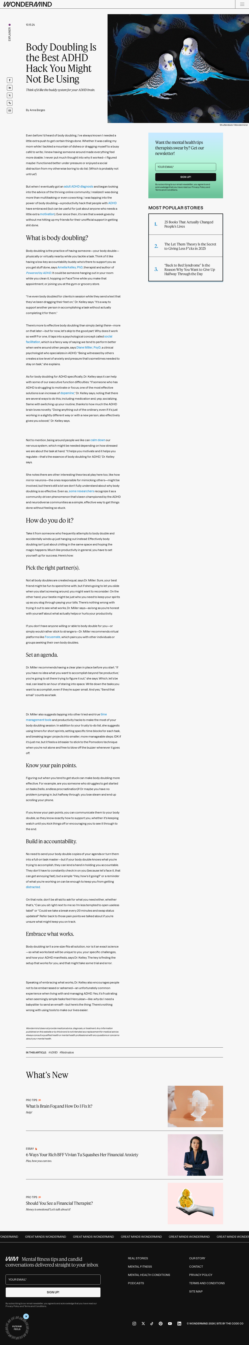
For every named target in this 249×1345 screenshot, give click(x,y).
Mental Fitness (140, 1266)
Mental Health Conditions (149, 1274)
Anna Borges (37, 110)
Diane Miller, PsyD (88, 347)
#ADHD (53, 1052)
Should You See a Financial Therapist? (59, 1203)
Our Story (197, 1258)
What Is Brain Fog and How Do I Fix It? (59, 1106)
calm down (97, 440)
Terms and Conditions (166, 190)
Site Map (196, 1291)
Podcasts (136, 1283)
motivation (47, 214)
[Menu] (242, 4)
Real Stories (138, 1258)
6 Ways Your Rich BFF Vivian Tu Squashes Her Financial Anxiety (82, 1154)
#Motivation (67, 1052)
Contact (196, 1266)
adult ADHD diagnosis (78, 186)
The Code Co (234, 1323)
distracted (33, 887)
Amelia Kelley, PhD (70, 267)
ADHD (112, 203)
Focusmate (52, 637)
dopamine (67, 393)
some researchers (81, 491)
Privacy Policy (199, 187)
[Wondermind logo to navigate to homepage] (27, 4)
